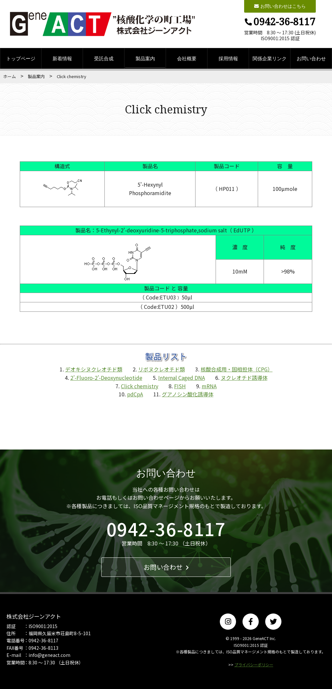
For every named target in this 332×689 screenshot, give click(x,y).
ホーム (9, 76)
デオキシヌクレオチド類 (93, 369)
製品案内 (145, 58)
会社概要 (186, 58)
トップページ (20, 58)
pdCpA (135, 394)
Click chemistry (139, 386)
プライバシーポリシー (253, 664)
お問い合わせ (311, 58)
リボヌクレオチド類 (161, 369)
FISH (180, 386)
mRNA (209, 386)
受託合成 (103, 58)
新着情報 (62, 58)
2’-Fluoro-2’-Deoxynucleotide (106, 377)
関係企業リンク (270, 58)
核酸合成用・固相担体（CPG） (236, 369)
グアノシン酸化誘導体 (187, 394)
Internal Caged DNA (181, 377)
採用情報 (228, 58)
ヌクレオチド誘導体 (244, 377)
